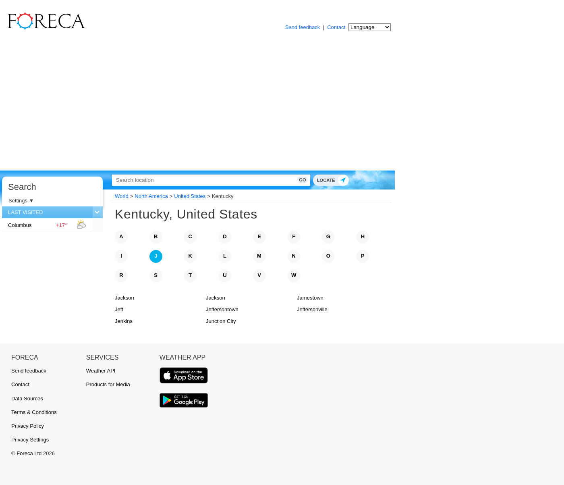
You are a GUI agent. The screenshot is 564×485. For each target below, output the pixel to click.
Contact (336, 27)
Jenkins (124, 321)
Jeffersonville (312, 309)
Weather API (101, 371)
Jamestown (310, 298)
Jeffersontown (222, 309)
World (122, 196)
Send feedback (302, 27)
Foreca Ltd (29, 453)
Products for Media (108, 384)
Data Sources (27, 398)
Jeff (119, 309)
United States (189, 196)
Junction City (221, 321)
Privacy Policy (27, 426)
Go (289, 179)
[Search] (203, 180)
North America (151, 196)
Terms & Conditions (34, 412)
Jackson (124, 298)
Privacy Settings (30, 440)
